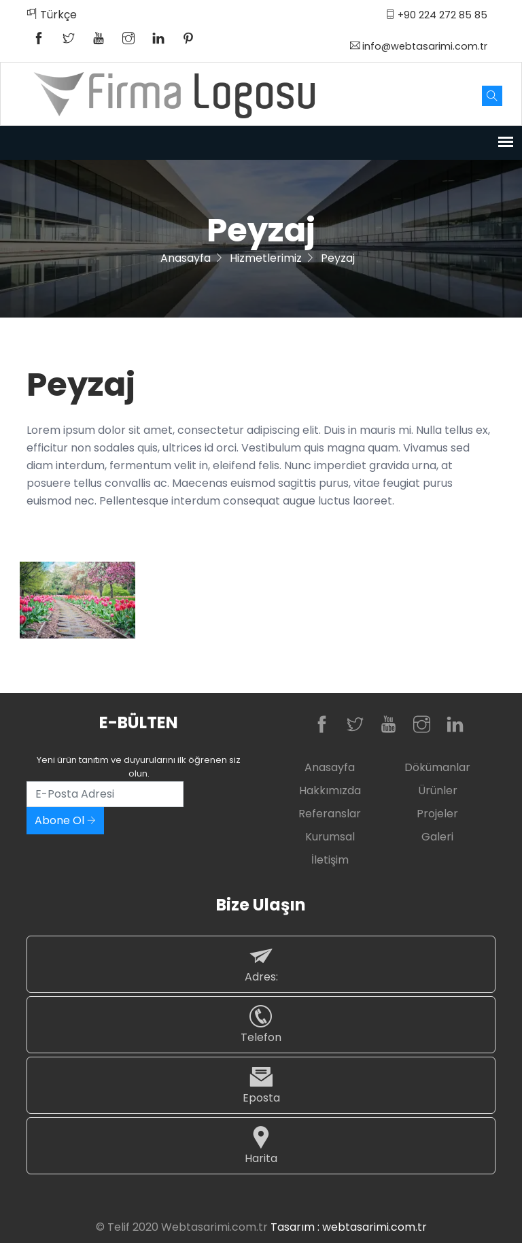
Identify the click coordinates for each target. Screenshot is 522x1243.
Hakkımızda (330, 790)
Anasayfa (185, 258)
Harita (261, 1145)
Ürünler (437, 790)
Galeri (437, 837)
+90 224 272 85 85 (436, 15)
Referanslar (329, 813)
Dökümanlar (437, 767)
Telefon (261, 1024)
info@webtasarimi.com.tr (418, 46)
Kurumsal (330, 837)
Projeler (437, 813)
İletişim (330, 860)
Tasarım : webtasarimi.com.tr (349, 1227)
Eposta (261, 1085)
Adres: (261, 964)
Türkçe (52, 14)
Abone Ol (65, 820)
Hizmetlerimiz (266, 258)
